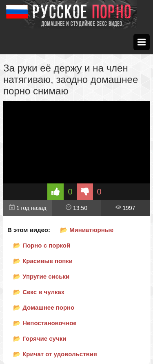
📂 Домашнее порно (43, 307)
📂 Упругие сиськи (41, 276)
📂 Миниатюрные (86, 229)
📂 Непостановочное (45, 322)
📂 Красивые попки (43, 260)
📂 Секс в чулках (38, 291)
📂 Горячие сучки (39, 338)
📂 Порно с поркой (41, 245)
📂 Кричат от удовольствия (55, 354)
